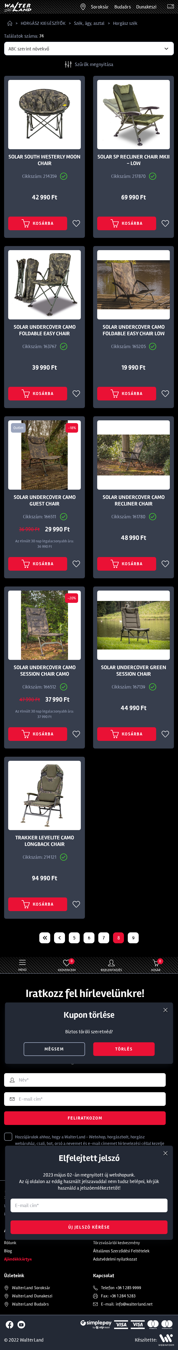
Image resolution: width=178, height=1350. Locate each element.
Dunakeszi (146, 7)
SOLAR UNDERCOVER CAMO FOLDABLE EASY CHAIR (45, 330)
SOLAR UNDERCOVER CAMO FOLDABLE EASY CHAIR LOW (134, 330)
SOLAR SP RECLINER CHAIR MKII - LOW (133, 160)
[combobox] (89, 48)
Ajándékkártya (18, 1259)
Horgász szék (125, 23)
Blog (8, 1251)
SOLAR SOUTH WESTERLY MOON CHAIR (44, 160)
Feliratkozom (85, 1118)
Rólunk (10, 1243)
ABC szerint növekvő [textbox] (28, 49)
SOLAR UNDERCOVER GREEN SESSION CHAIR (133, 670)
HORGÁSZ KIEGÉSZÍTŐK (43, 23)
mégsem (54, 1049)
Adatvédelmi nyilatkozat (115, 1259)
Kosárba (38, 223)
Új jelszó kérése (89, 1227)
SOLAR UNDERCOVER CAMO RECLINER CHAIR (134, 500)
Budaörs (122, 7)
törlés (124, 1049)
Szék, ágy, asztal (89, 23)
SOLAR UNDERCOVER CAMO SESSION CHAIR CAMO (45, 670)
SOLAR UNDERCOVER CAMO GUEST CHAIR (45, 500)
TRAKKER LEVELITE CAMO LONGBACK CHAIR (44, 841)
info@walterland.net (134, 1304)
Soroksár (100, 7)
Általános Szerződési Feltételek (121, 1251)
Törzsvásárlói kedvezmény (116, 1243)
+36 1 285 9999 (128, 1288)
